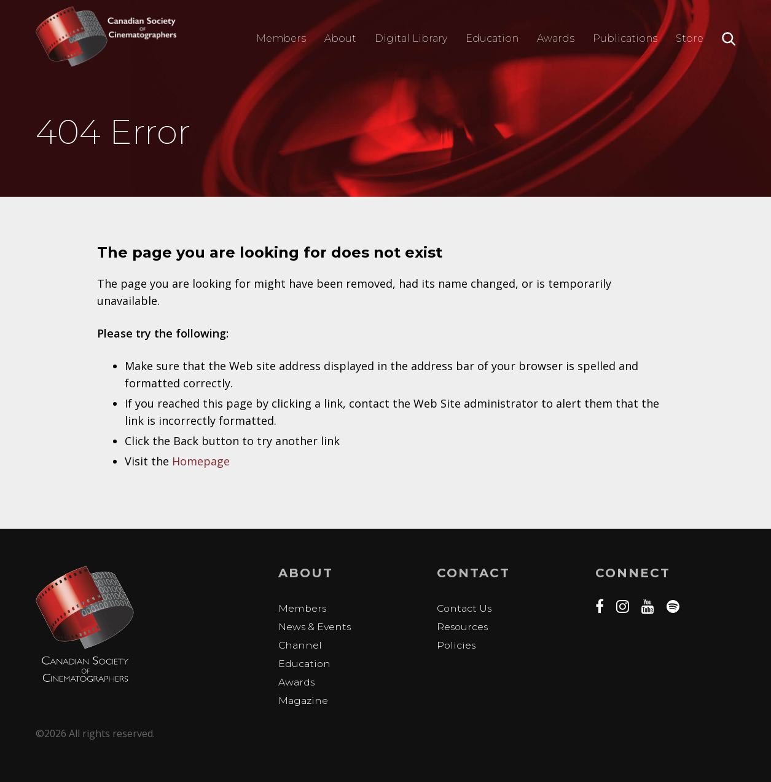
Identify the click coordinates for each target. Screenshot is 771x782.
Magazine (303, 700)
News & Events (315, 626)
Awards (555, 38)
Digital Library (411, 38)
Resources (463, 626)
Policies (457, 644)
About (340, 38)
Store (689, 38)
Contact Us (465, 608)
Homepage (201, 461)
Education (492, 38)
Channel (300, 644)
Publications (625, 38)
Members (281, 38)
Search (729, 39)
